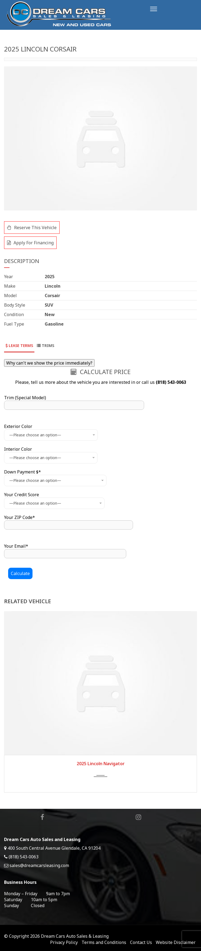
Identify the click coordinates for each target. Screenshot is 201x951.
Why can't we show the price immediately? (49, 363)
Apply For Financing (30, 243)
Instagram (139, 817)
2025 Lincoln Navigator (101, 764)
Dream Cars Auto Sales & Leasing (75, 936)
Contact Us (141, 942)
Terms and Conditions (104, 942)
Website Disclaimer (176, 942)
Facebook (42, 817)
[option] (100, 138)
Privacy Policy (64, 942)
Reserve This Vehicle (32, 228)
